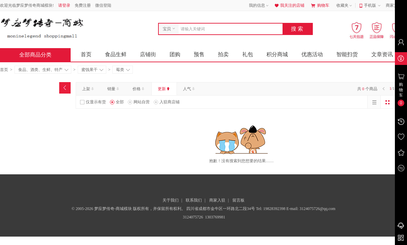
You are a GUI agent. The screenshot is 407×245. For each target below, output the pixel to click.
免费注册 (83, 5)
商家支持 (396, 5)
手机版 (373, 5)
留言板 (238, 200)
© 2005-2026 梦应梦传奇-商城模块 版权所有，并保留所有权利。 (128, 208)
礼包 (247, 54)
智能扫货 (347, 54)
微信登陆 (103, 5)
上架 (88, 88)
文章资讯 (382, 54)
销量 (113, 88)
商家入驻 (217, 200)
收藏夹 (344, 5)
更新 (164, 88)
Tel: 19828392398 (271, 208)
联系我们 (194, 200)
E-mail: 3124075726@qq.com (310, 208)
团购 (175, 54)
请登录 (64, 5)
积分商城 (277, 54)
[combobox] (229, 29)
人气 (189, 88)
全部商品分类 (40, 55)
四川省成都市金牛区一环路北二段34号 (221, 208)
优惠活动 (312, 54)
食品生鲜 (115, 54)
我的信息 (259, 5)
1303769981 (214, 217)
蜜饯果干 (92, 69)
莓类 (123, 69)
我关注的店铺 (288, 5)
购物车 (320, 5)
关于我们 (170, 200)
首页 (86, 54)
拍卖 (223, 54)
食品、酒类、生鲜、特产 (43, 69)
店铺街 (148, 54)
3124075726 (192, 217)
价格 (139, 88)
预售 (199, 54)
